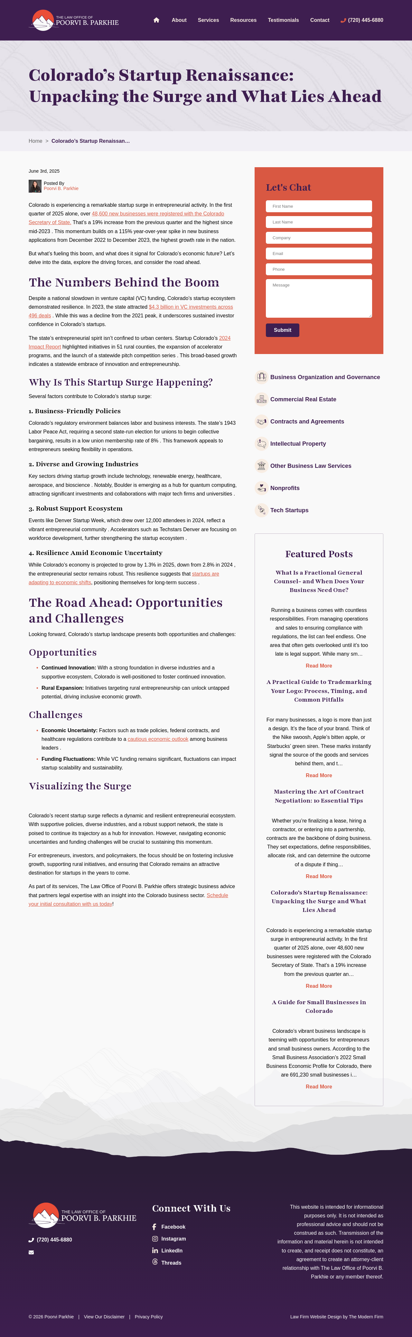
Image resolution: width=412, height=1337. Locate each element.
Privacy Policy (149, 1316)
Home (157, 19)
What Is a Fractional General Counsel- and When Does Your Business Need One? (319, 581)
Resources (243, 20)
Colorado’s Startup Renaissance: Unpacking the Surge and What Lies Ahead (319, 901)
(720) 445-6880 (365, 20)
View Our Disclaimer (104, 1316)
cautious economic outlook (158, 739)
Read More (319, 665)
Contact (320, 20)
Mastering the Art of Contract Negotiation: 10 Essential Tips (319, 796)
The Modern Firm (366, 1316)
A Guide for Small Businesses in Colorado (319, 1006)
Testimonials (283, 20)
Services (208, 20)
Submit (282, 330)
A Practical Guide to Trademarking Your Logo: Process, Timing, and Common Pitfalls (319, 691)
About (179, 20)
